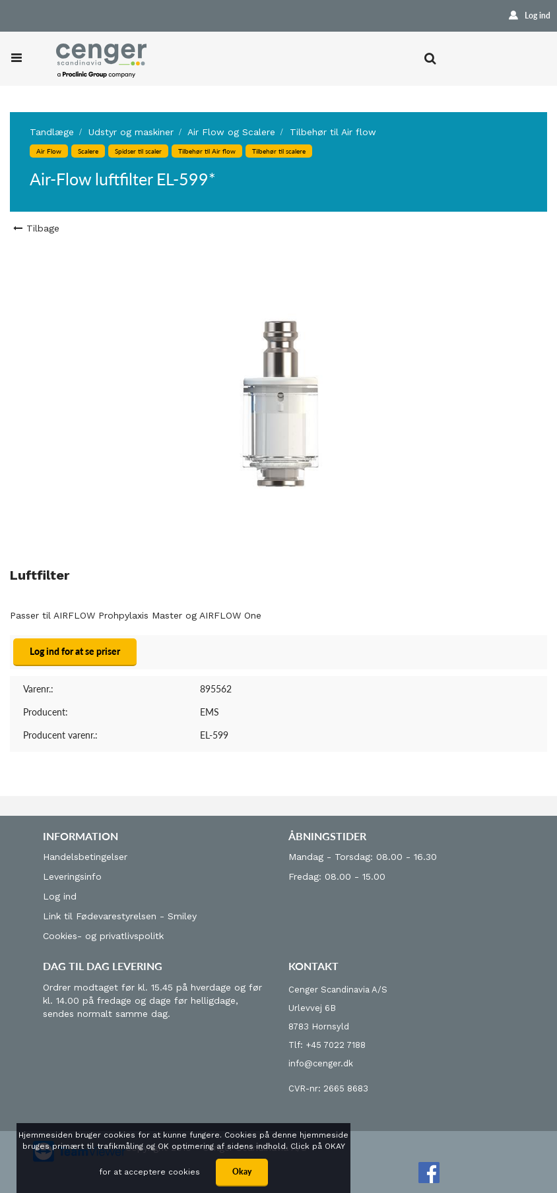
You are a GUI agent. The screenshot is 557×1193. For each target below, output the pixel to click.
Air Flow (48, 151)
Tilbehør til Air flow (333, 132)
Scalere (88, 151)
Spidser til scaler (138, 151)
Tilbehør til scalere (279, 151)
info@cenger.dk (320, 1063)
